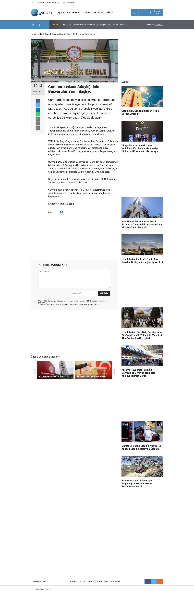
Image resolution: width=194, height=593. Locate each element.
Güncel (76, 12)
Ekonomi (99, 12)
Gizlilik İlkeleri (102, 581)
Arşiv (63, 2)
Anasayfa (73, 581)
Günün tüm (154, 24)
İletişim (91, 581)
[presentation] (40, 24)
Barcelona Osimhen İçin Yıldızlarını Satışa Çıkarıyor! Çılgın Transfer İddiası (94, 24)
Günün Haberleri (52, 2)
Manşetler (40, 2)
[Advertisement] (16, 72)
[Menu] (135, 12)
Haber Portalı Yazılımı (43, 589)
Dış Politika (63, 12)
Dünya (109, 12)
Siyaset (87, 12)
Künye (82, 581)
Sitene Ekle (72, 2)
